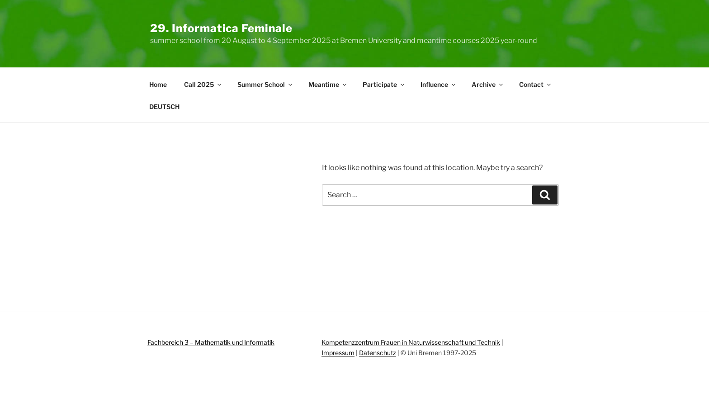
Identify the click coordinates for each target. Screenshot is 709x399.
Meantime (328, 84)
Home (158, 84)
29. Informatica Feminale (221, 28)
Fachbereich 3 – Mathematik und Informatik (210, 342)
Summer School (265, 84)
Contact (535, 84)
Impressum (337, 352)
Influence (439, 84)
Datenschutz (377, 352)
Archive (488, 84)
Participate (384, 84)
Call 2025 (203, 84)
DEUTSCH (164, 106)
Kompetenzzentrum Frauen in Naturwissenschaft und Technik (410, 342)
